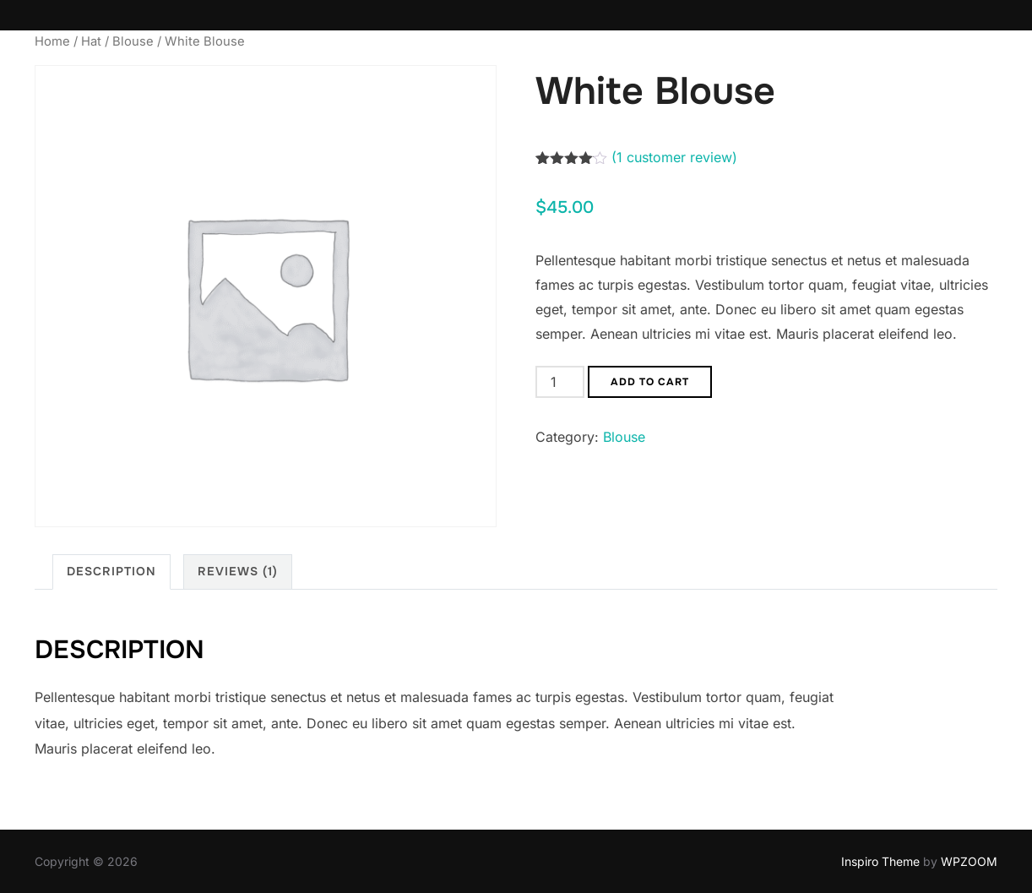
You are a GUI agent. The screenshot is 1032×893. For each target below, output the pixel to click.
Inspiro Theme (880, 861)
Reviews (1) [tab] (238, 571)
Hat (91, 41)
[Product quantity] (559, 382)
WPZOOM (969, 861)
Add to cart (650, 382)
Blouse (133, 41)
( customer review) (674, 157)
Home (52, 41)
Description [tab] (111, 571)
